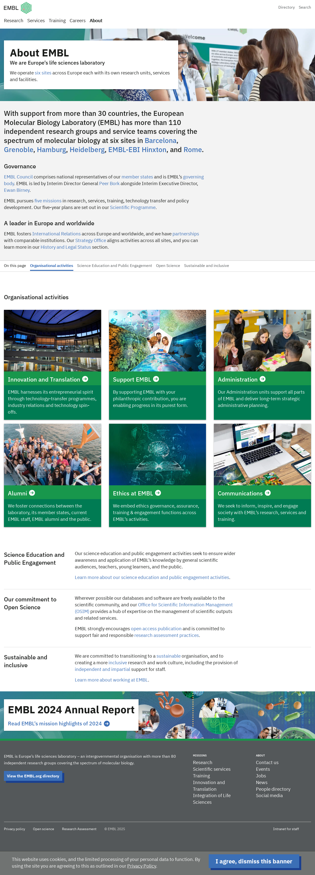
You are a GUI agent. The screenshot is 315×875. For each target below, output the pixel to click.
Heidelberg (87, 149)
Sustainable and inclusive (206, 266)
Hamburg (51, 149)
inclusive (118, 663)
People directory (273, 789)
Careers (78, 20)
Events (263, 769)
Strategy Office (90, 240)
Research (13, 20)
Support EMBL (136, 379)
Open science (43, 829)
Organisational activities (51, 266)
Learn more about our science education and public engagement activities (152, 577)
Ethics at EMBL (137, 493)
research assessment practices (166, 635)
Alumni (21, 493)
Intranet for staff (286, 829)
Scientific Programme (133, 207)
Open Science (168, 266)
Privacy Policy (141, 866)
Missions (200, 755)
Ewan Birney (17, 190)
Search (305, 8)
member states (137, 177)
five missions (48, 201)
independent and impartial (102, 669)
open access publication (156, 629)
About (96, 20)
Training (57, 20)
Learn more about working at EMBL (111, 680)
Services (36, 20)
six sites (43, 73)
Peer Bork (109, 183)
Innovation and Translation (48, 379)
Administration (242, 379)
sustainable (169, 656)
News (262, 782)
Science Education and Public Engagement (114, 266)
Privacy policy (14, 829)
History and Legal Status (66, 247)
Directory (286, 8)
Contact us (267, 762)
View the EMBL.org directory (33, 775)
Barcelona (160, 140)
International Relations (56, 234)
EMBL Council (18, 177)
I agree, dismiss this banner (254, 861)
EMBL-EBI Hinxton (137, 149)
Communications (244, 493)
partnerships (186, 234)
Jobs (261, 776)
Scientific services (212, 769)
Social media (269, 795)
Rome (193, 149)
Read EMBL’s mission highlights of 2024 (59, 723)
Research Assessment (79, 829)
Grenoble (18, 149)
